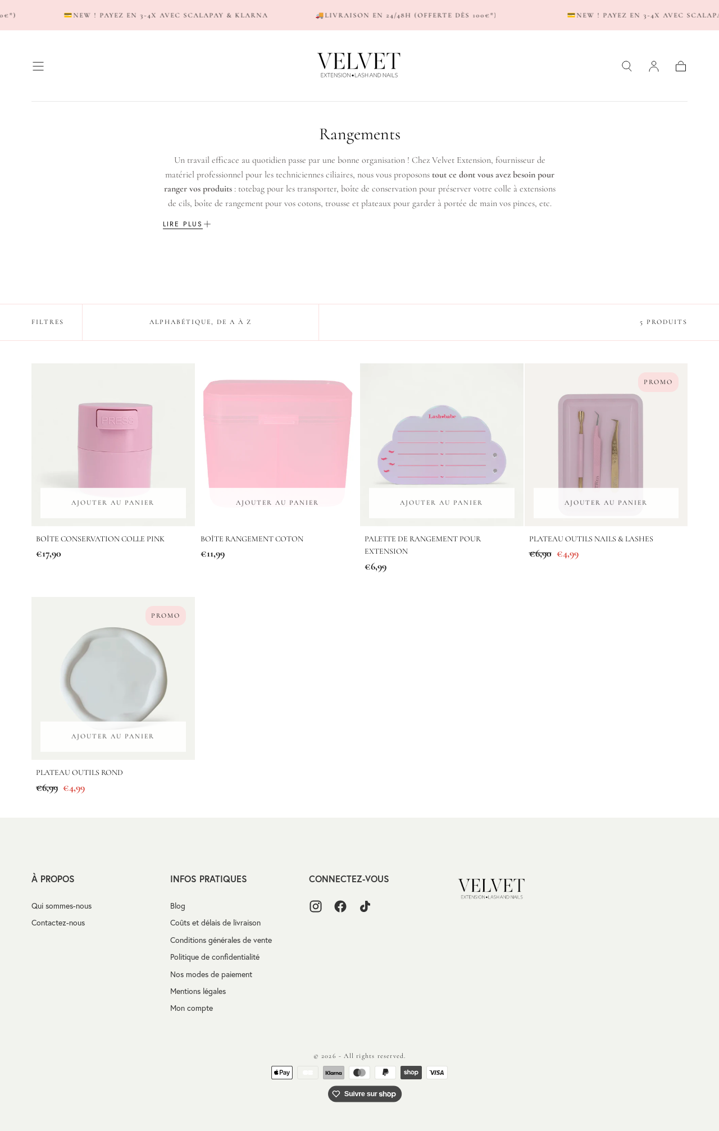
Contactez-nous (58, 923)
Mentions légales (198, 991)
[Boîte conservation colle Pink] (113, 445)
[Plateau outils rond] (113, 678)
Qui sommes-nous (61, 906)
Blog (177, 906)
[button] (38, 66)
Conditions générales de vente (221, 940)
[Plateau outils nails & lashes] (606, 445)
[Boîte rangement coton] (278, 445)
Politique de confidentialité (215, 957)
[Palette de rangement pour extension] (442, 445)
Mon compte (191, 1008)
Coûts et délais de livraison (215, 923)
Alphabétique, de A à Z (200, 322)
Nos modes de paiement (211, 974)
